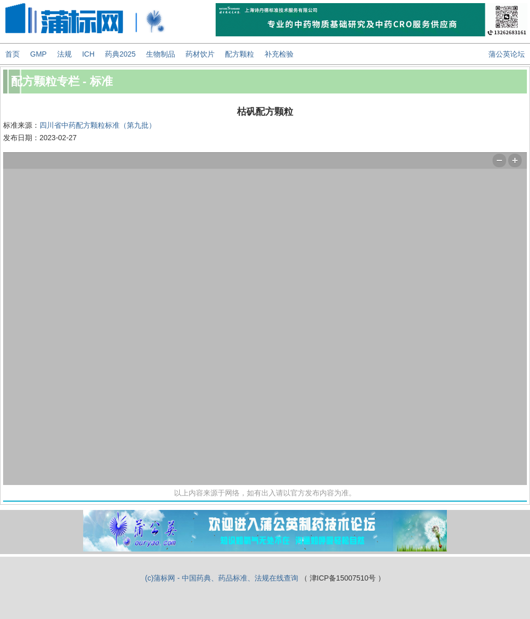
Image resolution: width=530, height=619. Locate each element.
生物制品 (160, 54)
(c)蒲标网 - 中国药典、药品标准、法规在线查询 (221, 578)
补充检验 (279, 54)
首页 (12, 54)
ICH (88, 54)
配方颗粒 (239, 54)
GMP (38, 54)
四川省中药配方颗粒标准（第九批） (97, 125)
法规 (64, 54)
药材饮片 (200, 54)
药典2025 (120, 54)
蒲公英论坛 (506, 54)
